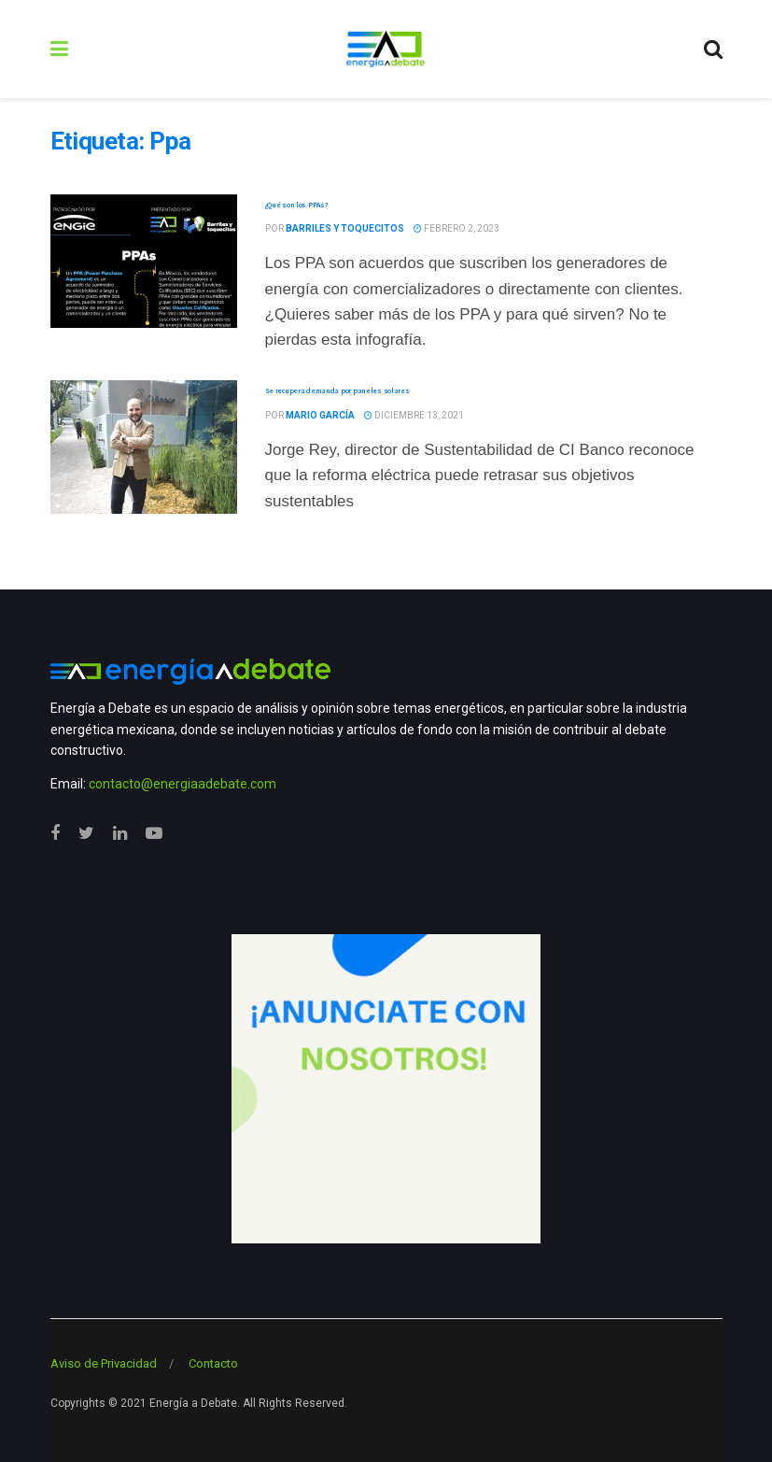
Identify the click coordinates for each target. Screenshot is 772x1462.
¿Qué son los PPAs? (297, 204)
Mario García (320, 415)
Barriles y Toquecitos (345, 228)
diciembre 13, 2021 (414, 415)
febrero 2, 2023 (456, 228)
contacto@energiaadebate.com (182, 783)
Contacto (213, 1363)
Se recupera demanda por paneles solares (337, 390)
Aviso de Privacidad (103, 1363)
